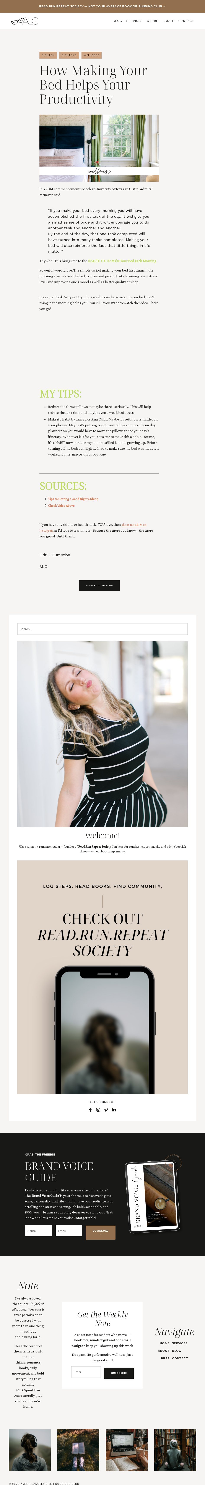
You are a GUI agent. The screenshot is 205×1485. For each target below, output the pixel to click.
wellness (92, 55)
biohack (48, 55)
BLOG (117, 20)
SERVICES (134, 20)
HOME (163, 1339)
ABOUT (168, 20)
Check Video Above (62, 505)
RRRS (164, 1354)
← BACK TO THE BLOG (99, 585)
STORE (152, 20)
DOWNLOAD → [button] (100, 1233)
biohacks (69, 55)
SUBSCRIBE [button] (116, 1370)
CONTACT (186, 20)
